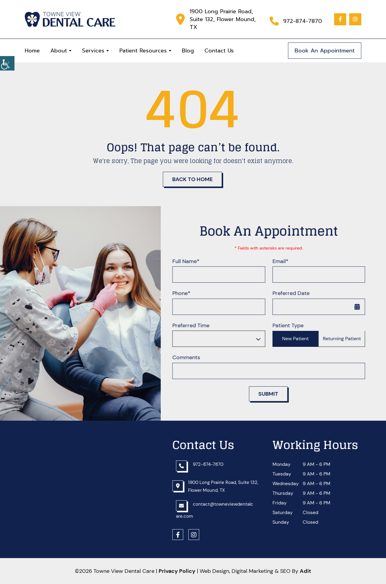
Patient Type (291, 325)
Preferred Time (194, 325)
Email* (284, 261)
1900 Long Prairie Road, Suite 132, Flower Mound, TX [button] (223, 19)
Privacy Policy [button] (177, 571)
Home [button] (32, 50)
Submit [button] (272, 393)
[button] (7, 63)
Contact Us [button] (219, 50)
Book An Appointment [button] (325, 50)
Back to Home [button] (192, 179)
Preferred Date (294, 293)
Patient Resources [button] (143, 50)
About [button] (58, 50)
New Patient (299, 339)
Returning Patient (346, 339)
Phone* (185, 293)
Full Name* (189, 261)
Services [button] (93, 50)
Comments (190, 357)
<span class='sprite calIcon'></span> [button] (361, 306)
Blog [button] (188, 50)
